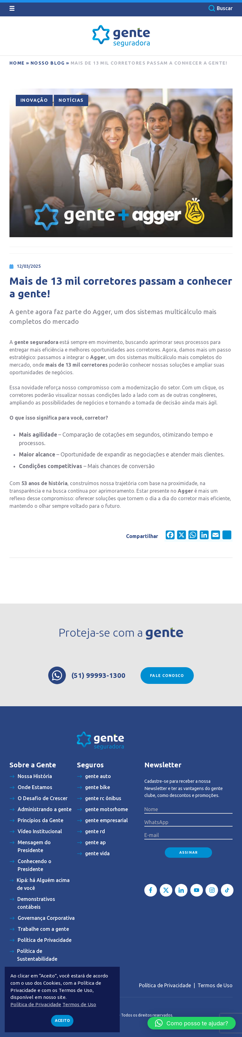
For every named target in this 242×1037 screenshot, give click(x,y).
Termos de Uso (215, 985)
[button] (191, 1023)
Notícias (71, 100)
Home (17, 63)
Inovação (34, 100)
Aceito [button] (62, 1020)
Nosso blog (48, 63)
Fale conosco (167, 675)
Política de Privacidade (165, 985)
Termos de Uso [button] (79, 1004)
